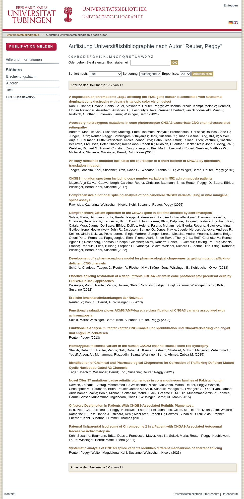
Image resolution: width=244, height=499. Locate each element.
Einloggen (231, 5)
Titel (9, 90)
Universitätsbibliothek (188, 494)
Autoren (12, 83)
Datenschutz (230, 494)
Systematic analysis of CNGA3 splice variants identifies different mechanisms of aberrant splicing (145, 448)
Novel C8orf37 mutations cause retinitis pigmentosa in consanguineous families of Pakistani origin (146, 380)
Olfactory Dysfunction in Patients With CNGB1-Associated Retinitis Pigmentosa (131, 405)
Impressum (211, 494)
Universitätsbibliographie (23, 34)
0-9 (70, 57)
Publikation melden (31, 46)
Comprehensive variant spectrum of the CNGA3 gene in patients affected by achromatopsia (140, 213)
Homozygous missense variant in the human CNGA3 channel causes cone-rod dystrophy (138, 346)
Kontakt (9, 494)
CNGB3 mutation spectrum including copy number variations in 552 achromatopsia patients (141, 178)
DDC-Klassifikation (20, 97)
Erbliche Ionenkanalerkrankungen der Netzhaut (106, 298)
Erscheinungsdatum (21, 76)
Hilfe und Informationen (24, 60)
